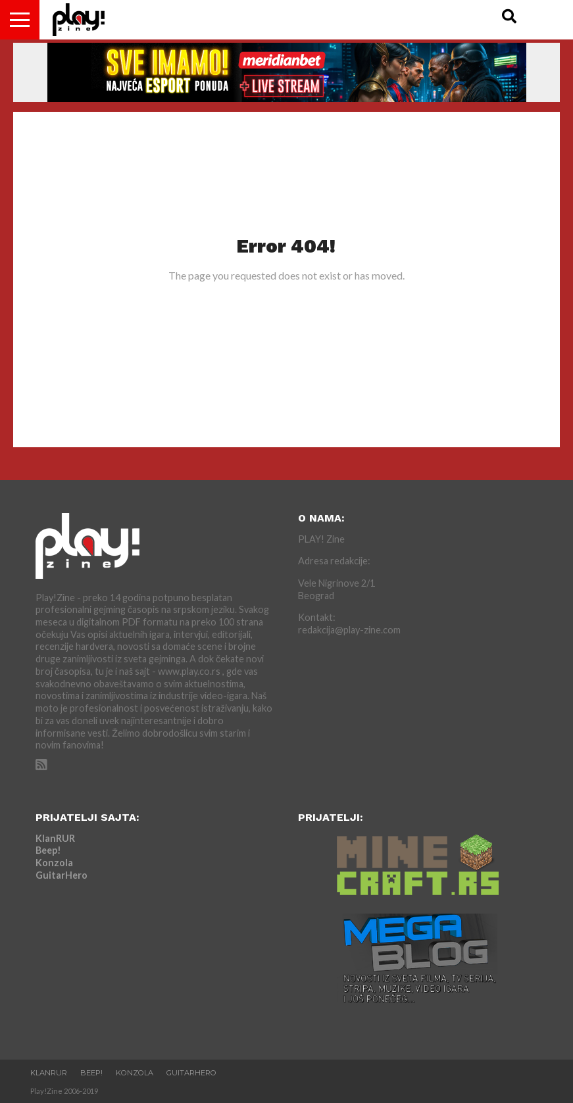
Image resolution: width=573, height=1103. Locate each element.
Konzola (54, 862)
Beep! (48, 850)
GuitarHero (61, 875)
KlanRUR (55, 838)
